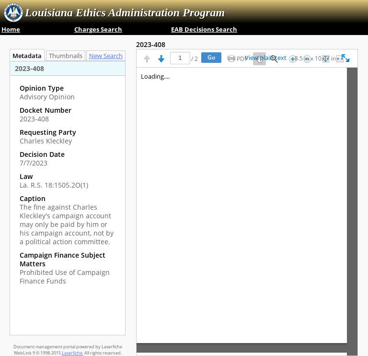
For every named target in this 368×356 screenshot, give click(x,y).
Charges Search (98, 29)
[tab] (108, 55)
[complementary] (67, 185)
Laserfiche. (72, 353)
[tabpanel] (68, 197)
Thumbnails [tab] (65, 56)
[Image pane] (247, 212)
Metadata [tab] (24, 56)
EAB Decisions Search (204, 29)
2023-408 (150, 44)
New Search (108, 56)
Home (10, 29)
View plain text (266, 58)
